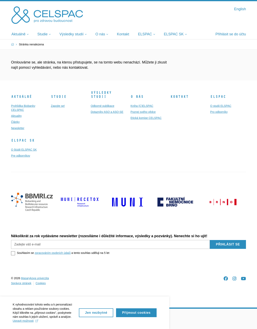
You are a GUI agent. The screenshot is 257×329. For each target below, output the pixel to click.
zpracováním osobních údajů (53, 252)
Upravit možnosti (124, 322)
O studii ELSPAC (221, 105)
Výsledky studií (101, 94)
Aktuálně (21, 96)
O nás (137, 96)
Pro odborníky (219, 111)
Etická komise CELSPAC (146, 118)
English (240, 9)
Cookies (41, 283)
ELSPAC (218, 96)
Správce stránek (21, 283)
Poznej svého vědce (143, 111)
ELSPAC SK (23, 140)
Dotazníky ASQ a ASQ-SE (107, 111)
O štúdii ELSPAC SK (24, 149)
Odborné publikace (102, 105)
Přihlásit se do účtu (230, 34)
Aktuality (16, 116)
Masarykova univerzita (35, 278)
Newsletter (17, 128)
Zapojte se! (58, 105)
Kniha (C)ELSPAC (142, 105)
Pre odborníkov (20, 155)
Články (15, 122)
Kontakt (179, 96)
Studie (58, 96)
